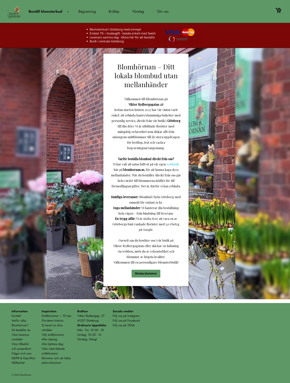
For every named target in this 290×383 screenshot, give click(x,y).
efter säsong (49, 339)
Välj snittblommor (53, 335)
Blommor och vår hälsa (56, 358)
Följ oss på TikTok (124, 325)
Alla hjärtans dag (52, 344)
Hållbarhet (18, 363)
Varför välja (19, 320)
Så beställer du (21, 330)
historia (58, 320)
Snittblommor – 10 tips (56, 316)
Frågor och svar (21, 353)
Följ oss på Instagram (126, 316)
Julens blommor (51, 363)
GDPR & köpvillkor (24, 358)
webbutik (173, 164)
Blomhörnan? (20, 325)
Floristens (47, 320)
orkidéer (47, 330)
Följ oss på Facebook (126, 320)
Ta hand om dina (52, 325)
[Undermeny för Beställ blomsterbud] (68, 11)
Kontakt (16, 316)
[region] (145, 173)
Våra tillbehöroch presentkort (21, 346)
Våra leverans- (20, 335)
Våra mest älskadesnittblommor (53, 351)
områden (17, 339)
